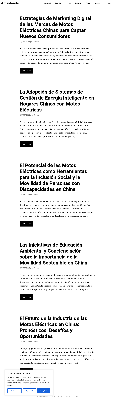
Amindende (10, 3)
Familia (58, 3)
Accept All (43, 391)
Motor (110, 3)
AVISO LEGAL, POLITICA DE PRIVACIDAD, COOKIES (57, 396)
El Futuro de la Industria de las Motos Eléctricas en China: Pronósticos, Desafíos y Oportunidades (53, 327)
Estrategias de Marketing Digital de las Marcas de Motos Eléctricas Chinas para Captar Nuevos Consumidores (55, 27)
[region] (28, 383)
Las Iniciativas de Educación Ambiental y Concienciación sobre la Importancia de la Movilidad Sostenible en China (53, 254)
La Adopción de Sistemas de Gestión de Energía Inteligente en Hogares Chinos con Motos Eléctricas (57, 101)
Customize (15, 391)
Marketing (99, 3)
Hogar (68, 3)
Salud (88, 3)
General (47, 3)
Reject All (29, 391)
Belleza (78, 3)
